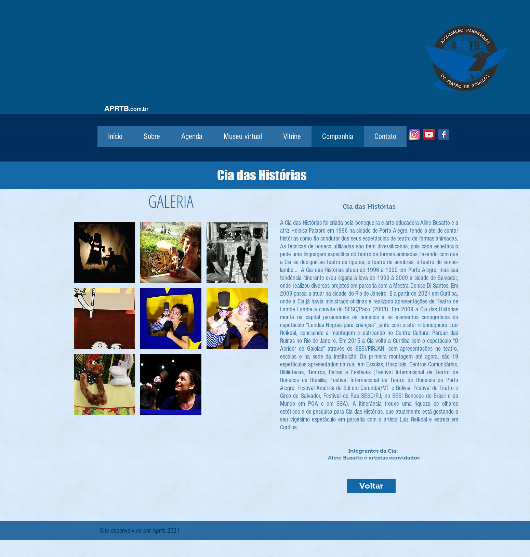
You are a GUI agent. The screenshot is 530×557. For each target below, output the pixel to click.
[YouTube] (429, 134)
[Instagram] (414, 134)
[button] (104, 252)
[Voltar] (371, 486)
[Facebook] (443, 134)
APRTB (116, 108)
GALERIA (171, 201)
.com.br (138, 109)
